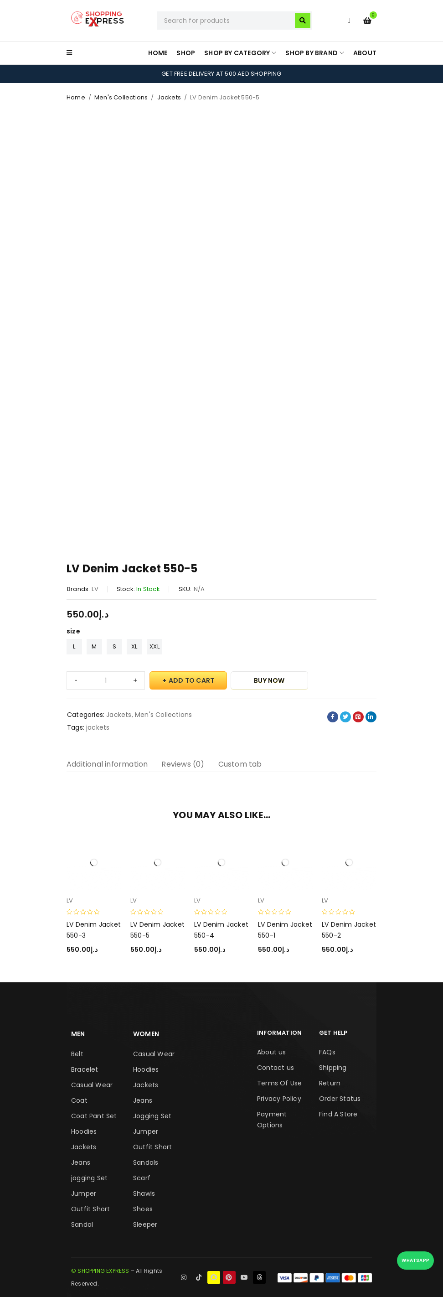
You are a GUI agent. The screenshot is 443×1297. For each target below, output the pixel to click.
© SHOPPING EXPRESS (100, 1271)
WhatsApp (415, 1260)
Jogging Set (152, 1116)
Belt (77, 1053)
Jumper (83, 1193)
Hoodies (84, 1131)
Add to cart (191, 680)
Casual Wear (92, 1084)
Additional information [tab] (107, 764)
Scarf (141, 1178)
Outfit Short (90, 1209)
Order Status (340, 1098)
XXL (154, 646)
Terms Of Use (279, 1083)
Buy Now (269, 680)
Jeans (80, 1162)
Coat (79, 1100)
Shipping (333, 1067)
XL (134, 646)
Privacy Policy (279, 1098)
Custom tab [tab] (240, 764)
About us (271, 1052)
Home (76, 97)
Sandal (82, 1224)
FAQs (327, 1052)
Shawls (144, 1193)
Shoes (143, 1209)
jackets (97, 727)
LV (95, 589)
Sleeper (145, 1224)
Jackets (169, 97)
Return (329, 1083)
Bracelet (84, 1069)
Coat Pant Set (94, 1116)
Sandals (145, 1162)
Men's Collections (121, 97)
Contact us (275, 1067)
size (73, 631)
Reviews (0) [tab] (182, 764)
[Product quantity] (105, 680)
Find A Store (338, 1114)
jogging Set (89, 1178)
